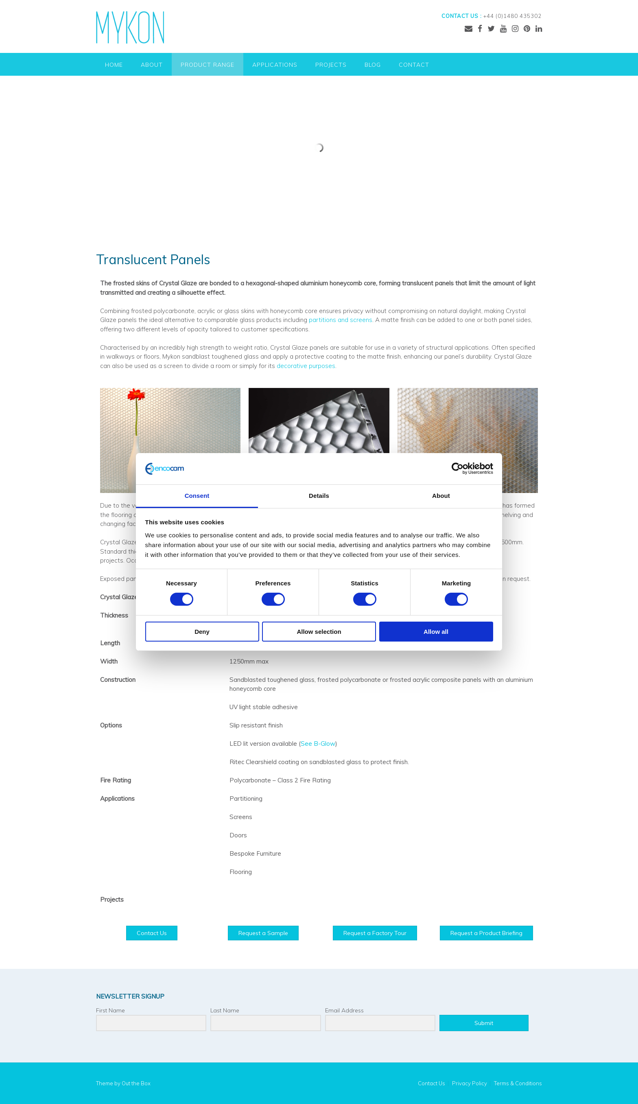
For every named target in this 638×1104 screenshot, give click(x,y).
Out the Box (136, 1083)
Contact (414, 64)
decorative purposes (306, 366)
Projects (331, 64)
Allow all (436, 631)
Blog (373, 64)
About (152, 64)
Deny (202, 631)
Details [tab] (319, 495)
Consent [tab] (197, 495)
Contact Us (431, 1083)
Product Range (207, 64)
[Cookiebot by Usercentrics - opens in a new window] (457, 468)
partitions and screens (340, 320)
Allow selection (319, 631)
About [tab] (441, 495)
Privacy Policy (469, 1083)
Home (114, 64)
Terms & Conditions (518, 1083)
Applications (274, 64)
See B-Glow (318, 743)
